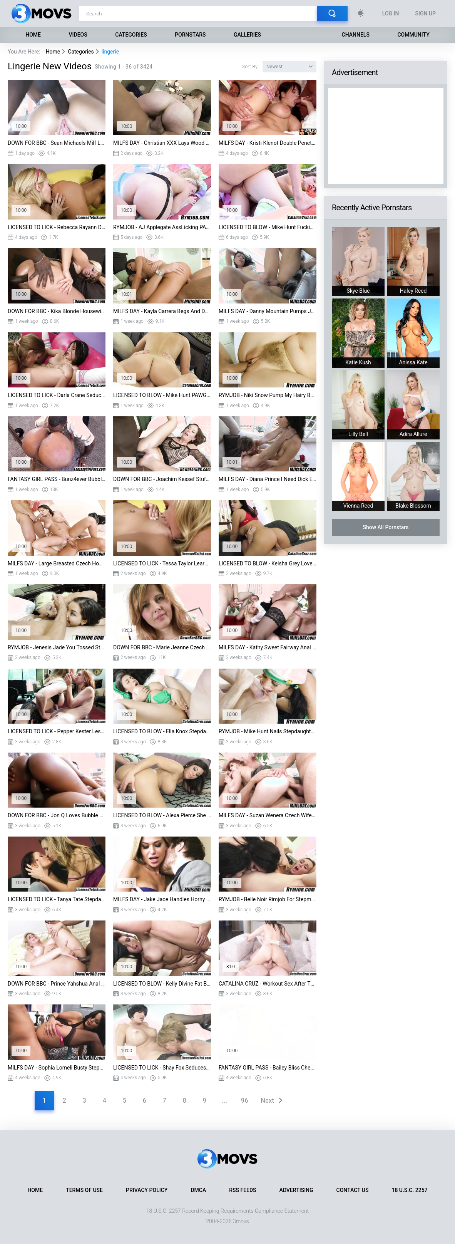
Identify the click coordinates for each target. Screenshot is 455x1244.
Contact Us (352, 1190)
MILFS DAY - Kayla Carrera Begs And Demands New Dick (162, 311)
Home (33, 35)
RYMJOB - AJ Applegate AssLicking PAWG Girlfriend (162, 227)
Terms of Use (84, 1190)
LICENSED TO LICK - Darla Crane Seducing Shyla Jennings (56, 395)
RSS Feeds (242, 1190)
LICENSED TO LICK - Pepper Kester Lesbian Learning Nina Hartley (56, 731)
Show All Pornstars (385, 527)
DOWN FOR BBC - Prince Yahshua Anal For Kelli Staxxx (56, 984)
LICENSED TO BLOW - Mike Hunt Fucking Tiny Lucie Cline (267, 227)
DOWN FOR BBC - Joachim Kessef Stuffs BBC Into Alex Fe (162, 479)
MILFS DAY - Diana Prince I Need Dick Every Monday (267, 479)
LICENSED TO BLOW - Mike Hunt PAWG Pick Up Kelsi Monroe (162, 395)
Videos (78, 35)
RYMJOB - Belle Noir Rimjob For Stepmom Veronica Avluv (267, 899)
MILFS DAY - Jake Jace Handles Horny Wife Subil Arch (162, 899)
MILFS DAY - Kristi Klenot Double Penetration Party (267, 143)
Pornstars (190, 35)
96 (244, 1100)
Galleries (247, 35)
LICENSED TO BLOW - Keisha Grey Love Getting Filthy (267, 563)
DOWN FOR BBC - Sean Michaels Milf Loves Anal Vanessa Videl (56, 143)
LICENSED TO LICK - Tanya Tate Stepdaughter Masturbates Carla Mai (56, 899)
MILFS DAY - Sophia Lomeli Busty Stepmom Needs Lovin (56, 1068)
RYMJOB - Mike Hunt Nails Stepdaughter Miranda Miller (267, 731)
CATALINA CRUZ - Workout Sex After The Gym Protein (267, 984)
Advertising (296, 1190)
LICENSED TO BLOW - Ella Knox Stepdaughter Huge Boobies (162, 731)
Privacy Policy (146, 1190)
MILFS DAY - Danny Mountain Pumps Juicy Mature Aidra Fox (267, 311)
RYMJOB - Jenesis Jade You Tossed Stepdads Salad (56, 647)
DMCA (198, 1190)
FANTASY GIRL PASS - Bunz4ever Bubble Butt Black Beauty (56, 479)
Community (413, 35)
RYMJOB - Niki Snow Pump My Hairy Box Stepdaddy (267, 395)
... (225, 1100)
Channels (356, 35)
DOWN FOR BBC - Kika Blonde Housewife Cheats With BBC (56, 311)
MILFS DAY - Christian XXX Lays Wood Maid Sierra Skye (162, 143)
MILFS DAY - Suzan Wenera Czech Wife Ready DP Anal (267, 815)
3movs (241, 1221)
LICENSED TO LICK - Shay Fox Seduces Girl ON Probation (162, 1068)
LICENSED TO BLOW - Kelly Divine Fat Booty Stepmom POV (162, 984)
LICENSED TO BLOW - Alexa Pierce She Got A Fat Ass (162, 815)
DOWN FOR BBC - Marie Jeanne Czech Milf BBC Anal (162, 647)
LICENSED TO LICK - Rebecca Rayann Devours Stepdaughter (56, 227)
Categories (131, 35)
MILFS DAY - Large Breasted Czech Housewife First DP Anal (56, 563)
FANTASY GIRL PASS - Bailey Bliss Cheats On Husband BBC (267, 1068)
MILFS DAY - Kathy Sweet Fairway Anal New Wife (267, 647)
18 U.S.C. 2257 (409, 1190)
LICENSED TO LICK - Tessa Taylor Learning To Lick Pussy (162, 563)
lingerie (110, 52)
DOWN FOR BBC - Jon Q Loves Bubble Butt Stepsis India (56, 815)
